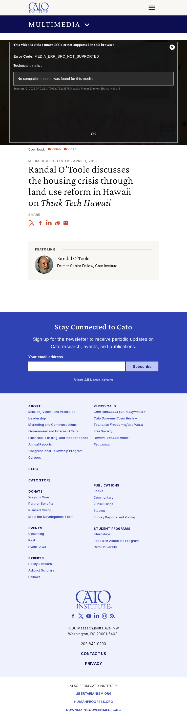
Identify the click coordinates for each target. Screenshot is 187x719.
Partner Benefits (40, 504)
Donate (35, 492)
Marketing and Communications (52, 425)
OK (93, 134)
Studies (99, 511)
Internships (102, 534)
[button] (93, 24)
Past (31, 540)
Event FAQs (37, 547)
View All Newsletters (93, 380)
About (34, 406)
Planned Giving (39, 510)
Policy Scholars (40, 564)
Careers (34, 457)
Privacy (93, 664)
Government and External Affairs (53, 431)
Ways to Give (38, 497)
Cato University (105, 547)
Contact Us (93, 654)
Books (98, 491)
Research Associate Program (116, 541)
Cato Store (39, 480)
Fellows (34, 577)
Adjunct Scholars (41, 570)
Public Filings (104, 504)
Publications (106, 485)
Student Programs (112, 529)
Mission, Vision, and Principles (51, 412)
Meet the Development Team (50, 517)
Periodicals (105, 406)
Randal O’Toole (73, 258)
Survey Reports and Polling (114, 517)
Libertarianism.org (93, 693)
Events (35, 528)
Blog (33, 469)
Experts (36, 558)
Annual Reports (40, 444)
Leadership (37, 418)
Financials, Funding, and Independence (58, 438)
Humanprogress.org (93, 702)
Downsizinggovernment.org (93, 710)
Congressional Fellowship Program (55, 451)
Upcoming (36, 534)
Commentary (103, 497)
